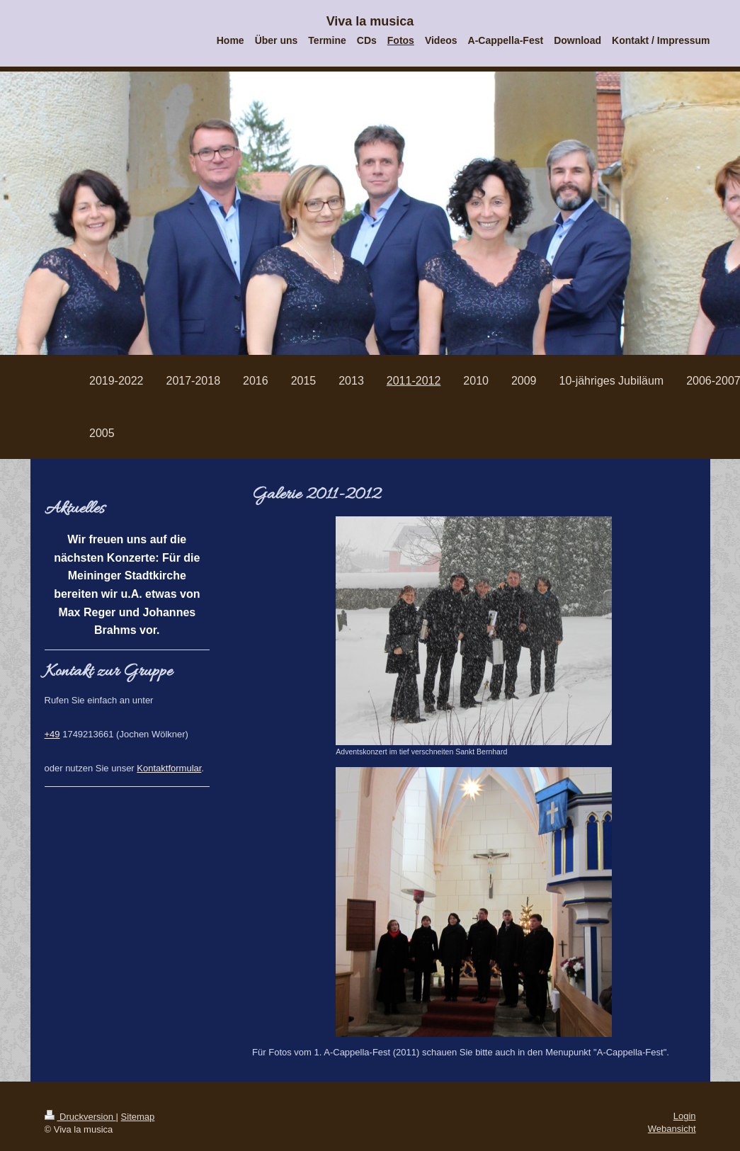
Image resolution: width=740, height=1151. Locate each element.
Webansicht (672, 1128)
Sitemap (138, 1116)
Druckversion (80, 1116)
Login (684, 1116)
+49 (52, 734)
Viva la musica (370, 21)
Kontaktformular (169, 768)
